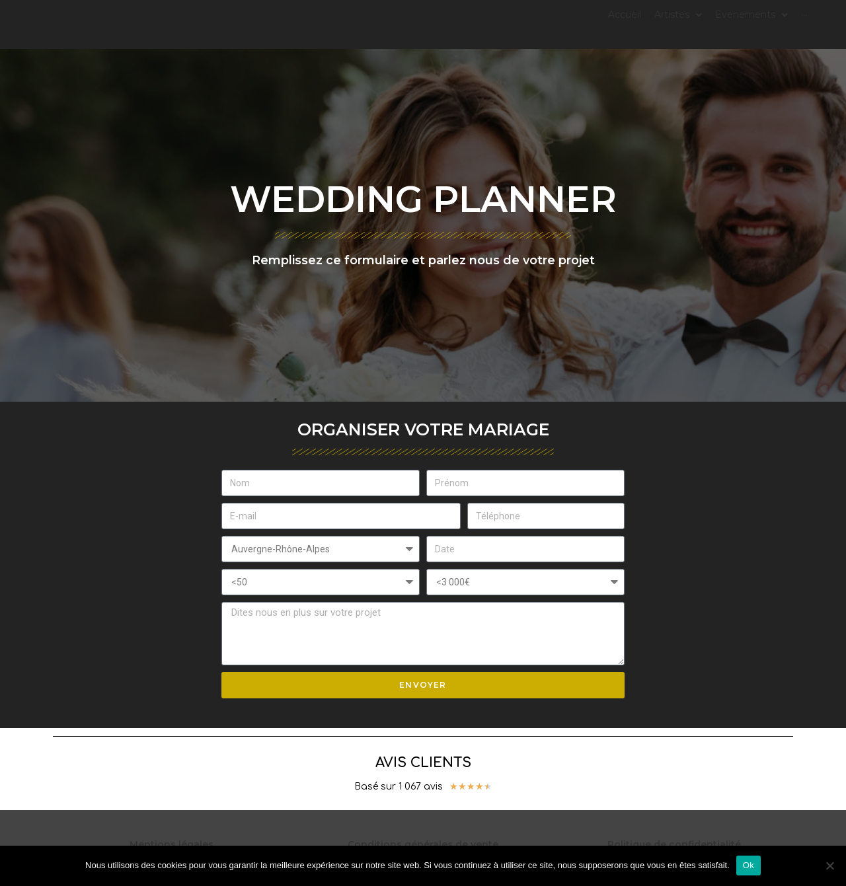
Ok (748, 865)
